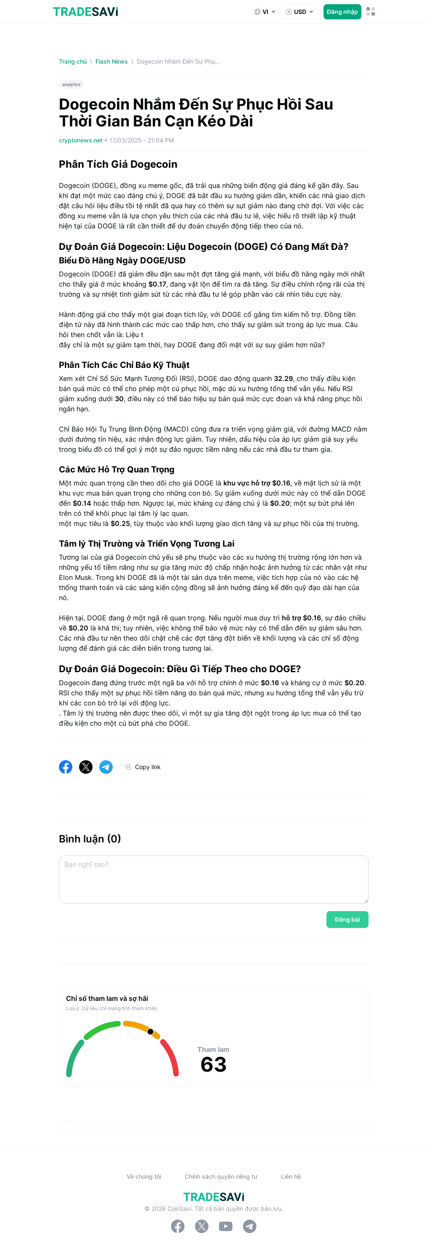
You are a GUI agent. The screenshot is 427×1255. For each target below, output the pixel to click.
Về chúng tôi (144, 1176)
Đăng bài (347, 919)
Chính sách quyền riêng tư (221, 1176)
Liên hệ (291, 1176)
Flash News (111, 61)
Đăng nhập (342, 11)
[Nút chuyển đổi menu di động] (370, 11)
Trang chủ (73, 61)
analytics (71, 84)
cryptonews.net (81, 140)
